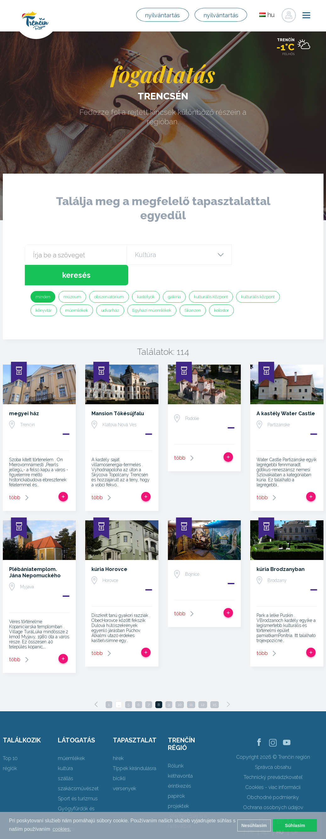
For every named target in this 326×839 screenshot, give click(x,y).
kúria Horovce (109, 549)
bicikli (119, 758)
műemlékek (76, 290)
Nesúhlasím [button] (254, 825)
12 (203, 684)
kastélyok (146, 276)
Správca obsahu (273, 747)
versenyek (124, 768)
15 (214, 684)
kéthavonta (180, 755)
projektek (178, 786)
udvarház (110, 290)
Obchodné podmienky (273, 777)
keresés (266, 254)
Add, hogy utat (63, 476)
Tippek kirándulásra (134, 748)
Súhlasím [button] (295, 825)
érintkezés (179, 766)
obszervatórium (109, 276)
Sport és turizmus (78, 778)
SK (252, 802)
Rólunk (176, 745)
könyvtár (44, 290)
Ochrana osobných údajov (273, 787)
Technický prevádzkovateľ (273, 757)
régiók (10, 748)
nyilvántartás (156, 15)
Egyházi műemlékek (151, 290)
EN (266, 802)
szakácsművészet (78, 768)
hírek (118, 738)
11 (191, 684)
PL (294, 802)
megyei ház (24, 393)
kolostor (221, 290)
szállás (65, 758)
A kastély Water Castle (286, 393)
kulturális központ (258, 276)
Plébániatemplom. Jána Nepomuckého (35, 552)
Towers (66, 808)
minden (43, 276)
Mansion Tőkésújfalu (117, 393)
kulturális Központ (211, 276)
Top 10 (10, 738)
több (14, 477)
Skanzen (193, 290)
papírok (176, 776)
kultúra (65, 748)
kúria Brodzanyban (281, 549)
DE (280, 802)
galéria (174, 276)
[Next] (228, 684)
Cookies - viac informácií (273, 767)
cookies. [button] (61, 829)
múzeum (72, 276)
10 (179, 684)
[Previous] (96, 684)
